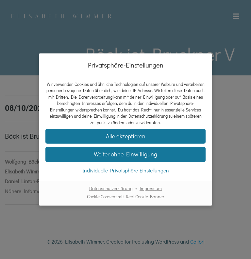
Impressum (151, 188)
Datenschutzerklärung (111, 188)
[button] (125, 154)
